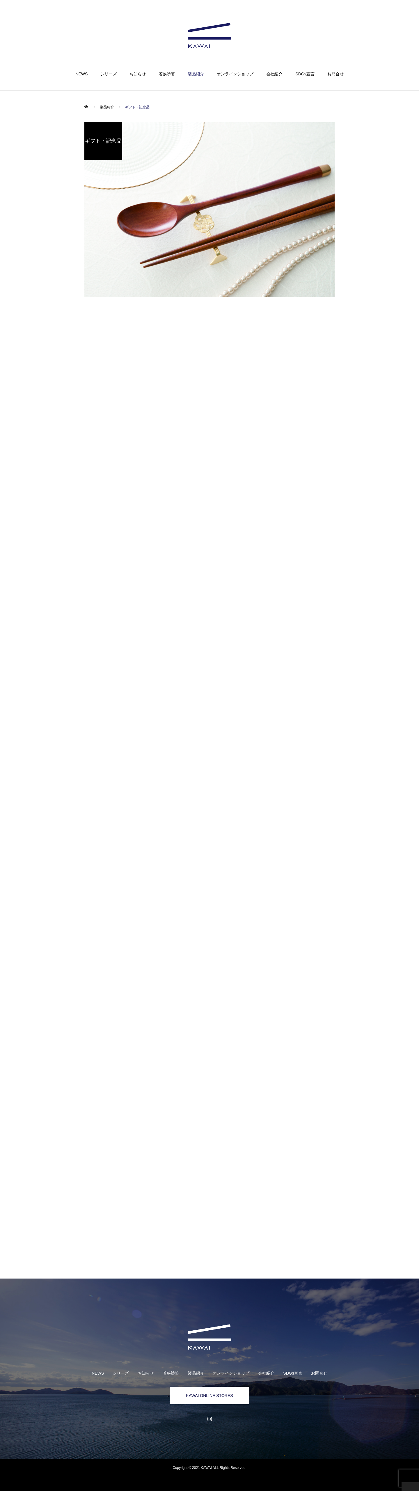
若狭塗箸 (167, 74)
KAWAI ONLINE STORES (209, 1395)
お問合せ (335, 74)
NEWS (81, 74)
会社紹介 (274, 74)
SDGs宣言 (304, 74)
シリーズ (108, 74)
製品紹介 (196, 74)
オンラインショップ (235, 74)
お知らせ (137, 74)
